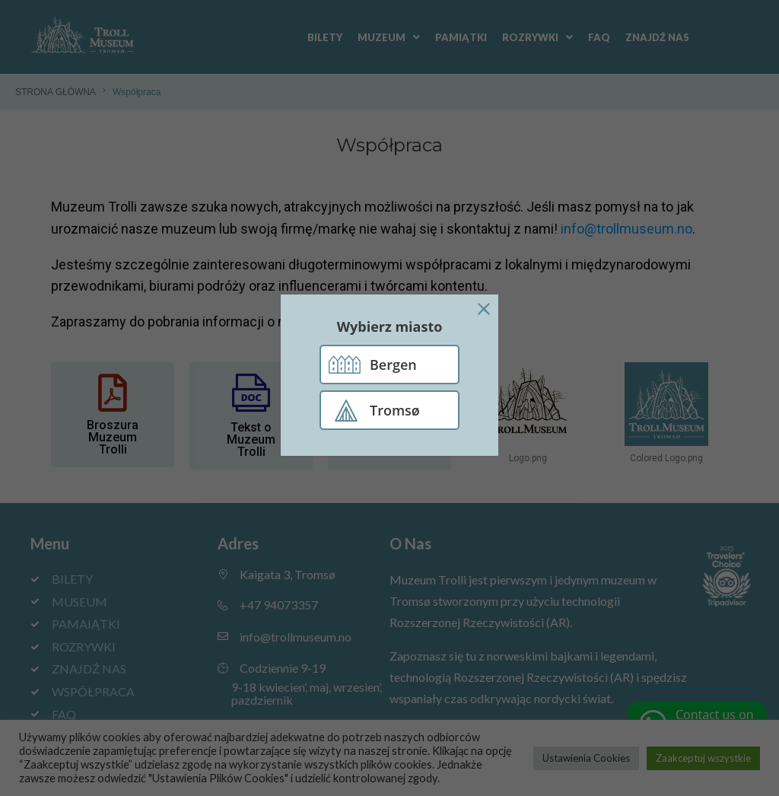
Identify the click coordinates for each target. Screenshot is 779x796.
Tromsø (395, 410)
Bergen (393, 364)
